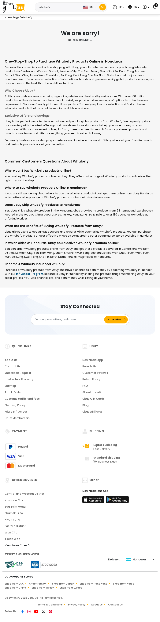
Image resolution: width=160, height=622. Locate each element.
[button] (118, 7)
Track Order (13, 392)
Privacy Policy (76, 604)
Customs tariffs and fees (22, 399)
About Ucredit (92, 392)
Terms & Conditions (50, 604)
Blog (85, 405)
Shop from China (15, 588)
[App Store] (93, 501)
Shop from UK (37, 584)
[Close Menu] (4, 8)
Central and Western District (24, 494)
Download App (92, 360)
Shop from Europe (71, 588)
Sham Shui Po (14, 513)
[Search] (102, 7)
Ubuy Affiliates (92, 412)
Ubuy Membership (17, 418)
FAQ (85, 386)
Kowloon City (14, 500)
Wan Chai (11, 532)
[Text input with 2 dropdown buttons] (58, 7)
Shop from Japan (63, 584)
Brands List (89, 366)
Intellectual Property (19, 379)
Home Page (12, 17)
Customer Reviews (95, 373)
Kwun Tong (12, 519)
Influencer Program (29, 274)
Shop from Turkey (43, 588)
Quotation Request (18, 373)
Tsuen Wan (12, 539)
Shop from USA (14, 584)
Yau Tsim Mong (15, 507)
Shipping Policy (15, 405)
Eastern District (15, 526)
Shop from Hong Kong (93, 584)
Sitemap (10, 386)
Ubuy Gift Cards (93, 399)
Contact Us (12, 366)
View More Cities (17, 545)
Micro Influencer (16, 412)
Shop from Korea (123, 584)
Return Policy (91, 379)
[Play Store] (117, 501)
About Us (11, 360)
